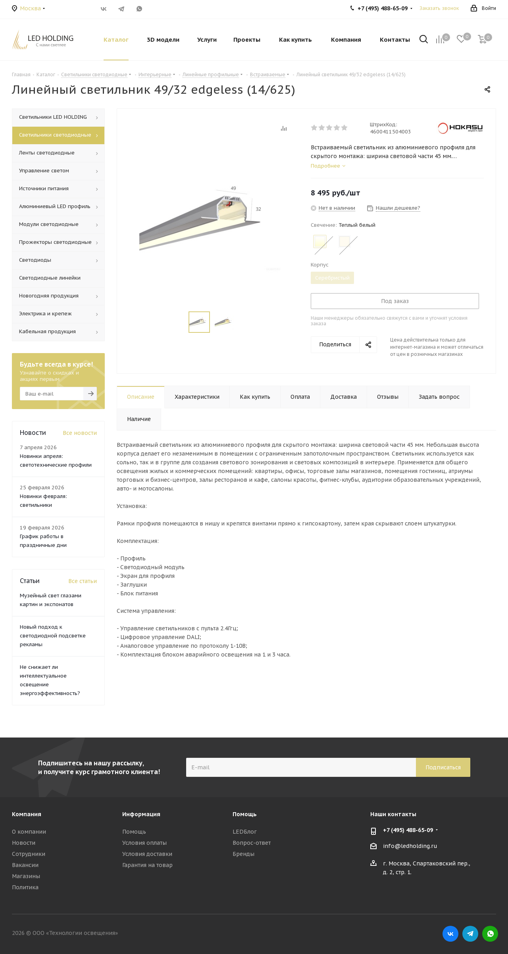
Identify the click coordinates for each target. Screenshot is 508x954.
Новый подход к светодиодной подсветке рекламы (53, 636)
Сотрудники (28, 853)
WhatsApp (139, 9)
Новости (23, 842)
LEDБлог (245, 831)
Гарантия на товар (147, 865)
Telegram (121, 9)
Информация (141, 814)
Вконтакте (103, 9)
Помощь (134, 831)
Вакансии (25, 865)
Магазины (26, 876)
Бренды (243, 853)
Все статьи (82, 581)
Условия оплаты (144, 842)
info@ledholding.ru (410, 846)
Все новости (80, 432)
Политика (25, 887)
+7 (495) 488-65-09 (408, 830)
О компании (29, 831)
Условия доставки (147, 853)
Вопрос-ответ (252, 842)
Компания (26, 814)
